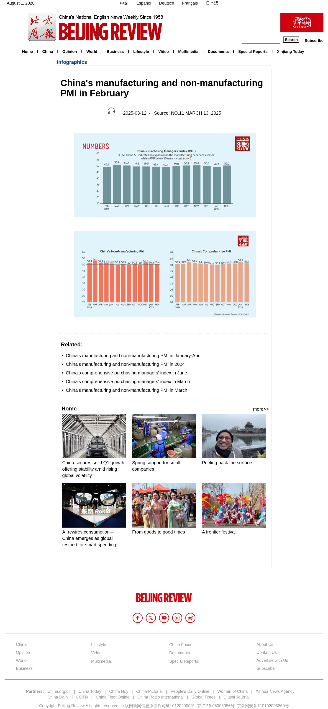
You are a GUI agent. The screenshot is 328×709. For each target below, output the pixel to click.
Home (27, 51)
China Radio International (160, 697)
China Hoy (118, 691)
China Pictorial (149, 691)
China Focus (180, 644)
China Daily (57, 697)
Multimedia (188, 51)
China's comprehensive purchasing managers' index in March (128, 381)
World (91, 51)
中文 (124, 3)
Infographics (72, 62)
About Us (264, 644)
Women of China (232, 691)
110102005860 (271, 706)
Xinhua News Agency (275, 691)
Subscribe (314, 41)
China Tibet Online (112, 697)
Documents (218, 51)
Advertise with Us (272, 660)
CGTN (82, 697)
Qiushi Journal (236, 697)
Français (190, 3)
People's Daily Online (190, 691)
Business (115, 51)
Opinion (69, 51)
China (47, 51)
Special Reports (253, 51)
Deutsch (166, 3)
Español (143, 3)
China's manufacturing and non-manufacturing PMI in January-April (133, 355)
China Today (90, 691)
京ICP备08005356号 (216, 706)
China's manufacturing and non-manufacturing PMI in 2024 (125, 364)
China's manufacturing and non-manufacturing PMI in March (126, 390)
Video (163, 51)
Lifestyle (141, 51)
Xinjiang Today (290, 51)
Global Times (203, 697)
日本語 (212, 3)
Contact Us (266, 652)
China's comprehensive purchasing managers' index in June (126, 372)
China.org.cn (59, 691)
